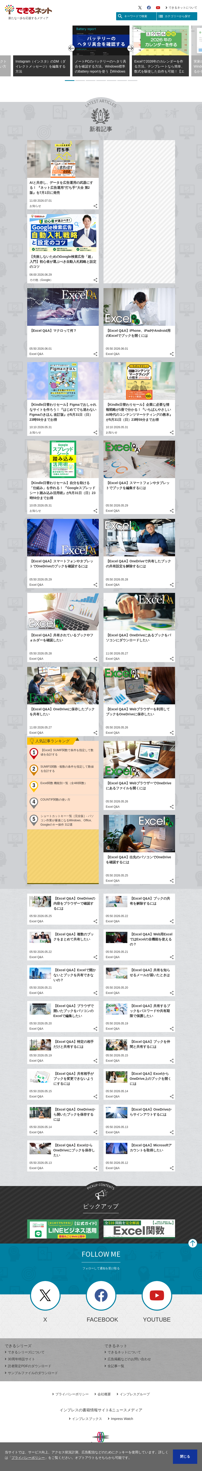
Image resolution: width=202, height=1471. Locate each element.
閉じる (185, 1456)
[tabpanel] (101, 51)
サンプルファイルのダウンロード (31, 1373)
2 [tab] (80, 80)
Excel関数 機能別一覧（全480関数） (64, 783)
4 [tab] (101, 80)
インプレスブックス (85, 1419)
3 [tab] (90, 80)
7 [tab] (132, 80)
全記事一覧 (114, 1366)
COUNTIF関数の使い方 (55, 799)
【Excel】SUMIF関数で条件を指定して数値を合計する (67, 752)
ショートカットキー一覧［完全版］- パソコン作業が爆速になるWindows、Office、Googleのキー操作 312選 (67, 820)
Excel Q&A (36, 354)
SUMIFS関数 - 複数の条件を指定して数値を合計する (67, 769)
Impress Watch (120, 1419)
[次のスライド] (130, 48)
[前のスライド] (71, 48)
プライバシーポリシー (70, 1394)
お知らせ (35, 206)
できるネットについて (181, 7)
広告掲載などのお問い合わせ (127, 1359)
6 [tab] (122, 80)
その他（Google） (41, 280)
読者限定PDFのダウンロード (28, 1366)
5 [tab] (111, 80)
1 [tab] (69, 80)
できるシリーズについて (25, 1352)
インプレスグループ (133, 1394)
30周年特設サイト (20, 1359)
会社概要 (102, 1394)
